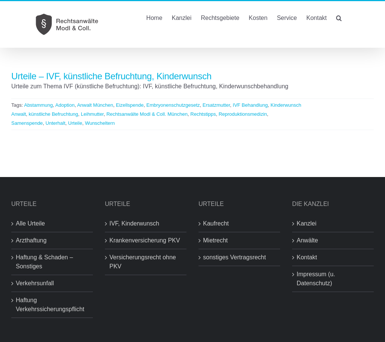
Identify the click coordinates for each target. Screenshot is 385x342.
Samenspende (27, 123)
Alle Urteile (30, 223)
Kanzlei (306, 223)
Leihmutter (92, 114)
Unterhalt (55, 123)
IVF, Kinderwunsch (134, 223)
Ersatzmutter (216, 105)
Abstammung (38, 105)
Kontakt (307, 257)
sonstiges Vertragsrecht (234, 257)
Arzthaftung (31, 240)
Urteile (75, 123)
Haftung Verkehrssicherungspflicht (50, 304)
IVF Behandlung (250, 105)
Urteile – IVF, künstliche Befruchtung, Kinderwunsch (111, 76)
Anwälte (307, 240)
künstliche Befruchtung (53, 114)
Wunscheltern (100, 123)
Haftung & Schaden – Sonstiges (44, 261)
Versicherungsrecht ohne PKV (142, 261)
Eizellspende (130, 105)
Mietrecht (215, 240)
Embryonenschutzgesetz (173, 105)
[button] (339, 17)
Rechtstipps (203, 114)
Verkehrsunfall (35, 283)
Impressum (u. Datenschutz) (316, 278)
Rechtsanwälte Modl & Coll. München (147, 114)
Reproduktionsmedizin (242, 114)
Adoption (64, 105)
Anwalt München (95, 105)
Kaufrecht (216, 223)
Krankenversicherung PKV (144, 240)
